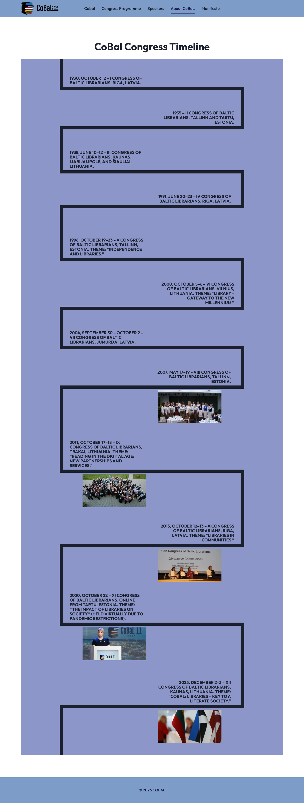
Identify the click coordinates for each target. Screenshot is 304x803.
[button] (189, 406)
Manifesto (211, 8)
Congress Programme (121, 8)
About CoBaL (183, 8)
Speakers (156, 8)
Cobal (89, 8)
